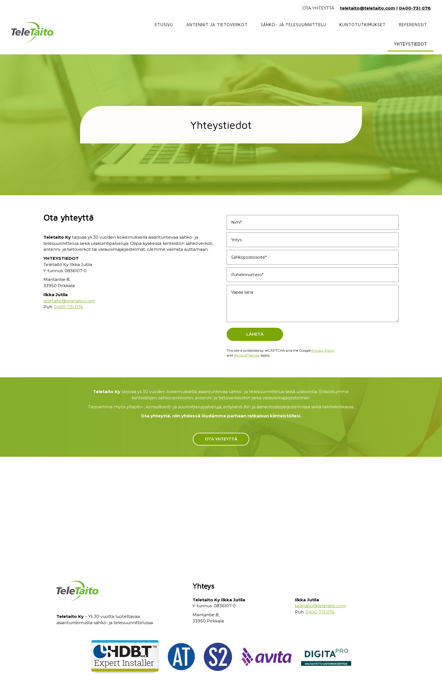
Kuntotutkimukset (362, 24)
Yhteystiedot (410, 44)
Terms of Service (247, 355)
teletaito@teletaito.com (367, 8)
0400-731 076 (415, 8)
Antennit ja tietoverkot (216, 24)
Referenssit (413, 24)
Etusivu (164, 24)
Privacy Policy (323, 350)
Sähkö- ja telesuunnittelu (293, 24)
